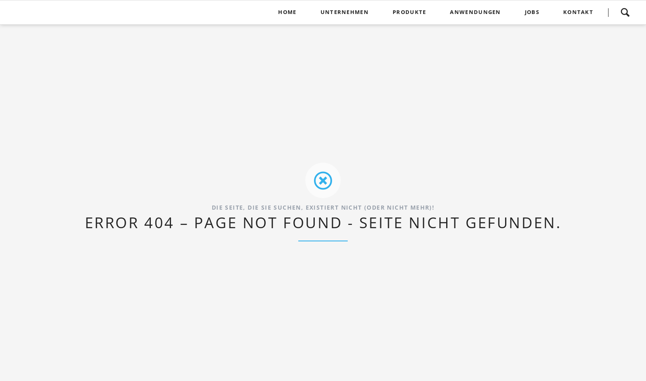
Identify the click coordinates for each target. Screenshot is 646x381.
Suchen (625, 12)
